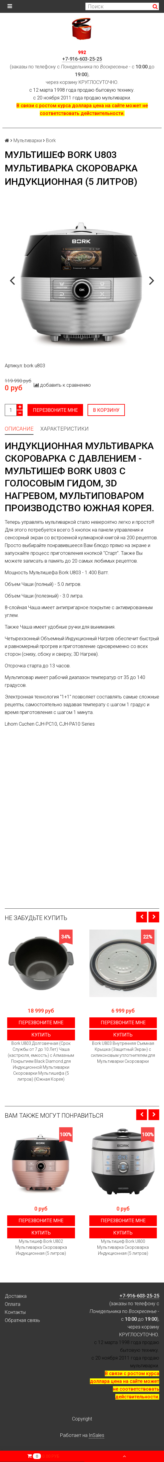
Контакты (15, 1312)
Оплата (12, 1304)
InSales (96, 1435)
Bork (51, 140)
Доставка (16, 1296)
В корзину (106, 410)
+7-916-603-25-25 (82, 59)
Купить (41, 1035)
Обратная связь (22, 1320)
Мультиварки (27, 140)
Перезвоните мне (55, 410)
